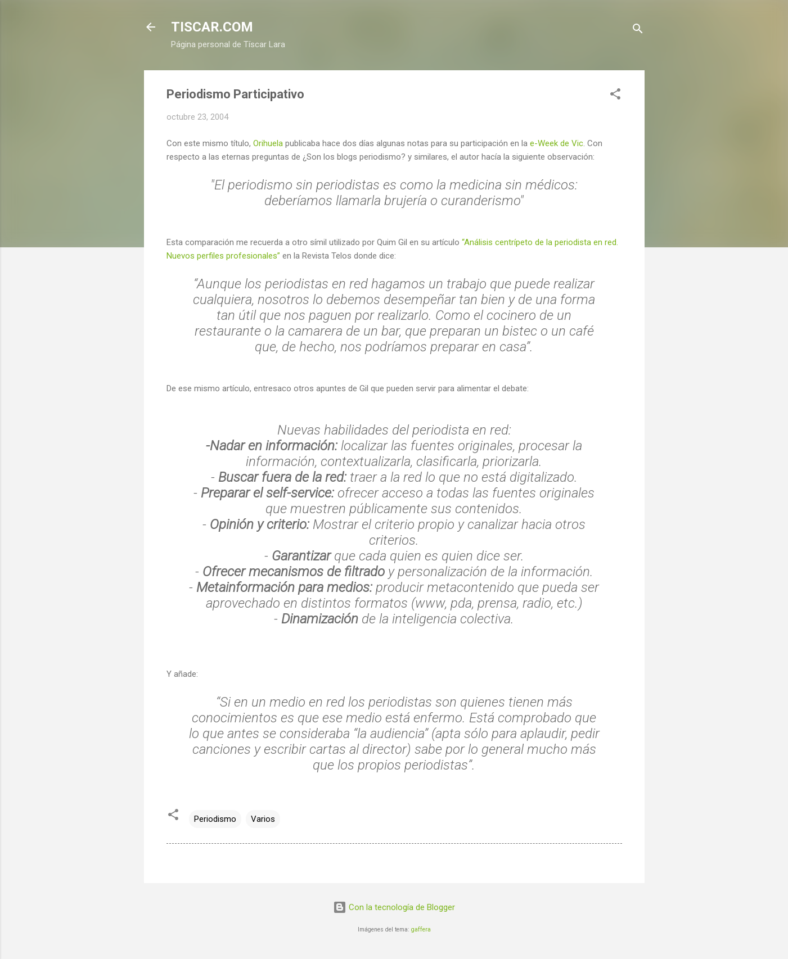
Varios (263, 819)
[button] (615, 96)
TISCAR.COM (212, 27)
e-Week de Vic (556, 143)
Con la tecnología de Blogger (394, 907)
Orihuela (269, 143)
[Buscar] (638, 30)
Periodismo (215, 819)
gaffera (421, 929)
